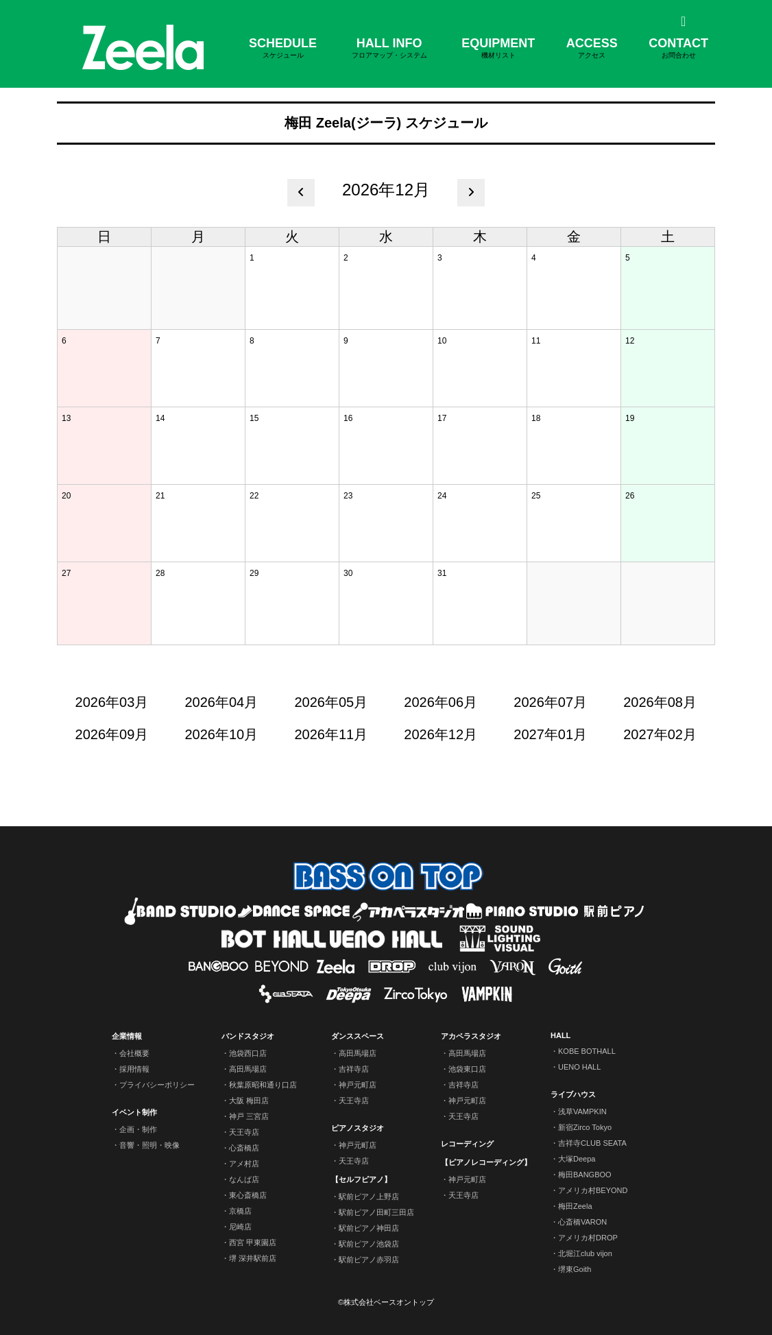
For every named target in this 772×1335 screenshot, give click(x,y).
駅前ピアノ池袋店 (369, 1244)
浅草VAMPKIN (582, 1111)
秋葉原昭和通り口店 (263, 1085)
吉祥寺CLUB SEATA (592, 1143)
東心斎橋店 (248, 1195)
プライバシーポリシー (157, 1085)
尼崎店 (240, 1227)
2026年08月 (660, 702)
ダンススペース (357, 1036)
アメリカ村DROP (588, 1238)
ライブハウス (573, 1094)
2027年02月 (660, 734)
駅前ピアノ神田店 (369, 1228)
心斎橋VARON (582, 1222)
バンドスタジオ (247, 1036)
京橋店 (240, 1211)
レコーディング (467, 1144)
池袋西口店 (248, 1053)
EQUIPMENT (498, 48)
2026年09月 (112, 734)
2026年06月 (440, 702)
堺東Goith (574, 1269)
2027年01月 (550, 734)
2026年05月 (330, 702)
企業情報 (127, 1036)
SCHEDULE (283, 48)
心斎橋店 (244, 1148)
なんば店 (244, 1179)
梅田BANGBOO (585, 1174)
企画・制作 (138, 1129)
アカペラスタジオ (471, 1036)
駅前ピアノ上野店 (369, 1196)
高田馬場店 (248, 1069)
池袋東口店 (467, 1069)
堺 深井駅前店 (252, 1258)
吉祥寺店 (354, 1069)
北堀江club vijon (585, 1253)
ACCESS (592, 48)
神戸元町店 (357, 1085)
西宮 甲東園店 (252, 1242)
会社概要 (134, 1053)
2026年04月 (221, 702)
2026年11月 (330, 734)
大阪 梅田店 (249, 1100)
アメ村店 (244, 1163)
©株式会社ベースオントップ (386, 1302)
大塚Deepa (576, 1159)
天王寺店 (244, 1132)
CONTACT (678, 48)
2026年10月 (221, 734)
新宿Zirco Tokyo (585, 1127)
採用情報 (134, 1069)
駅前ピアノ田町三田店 (376, 1212)
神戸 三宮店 (249, 1116)
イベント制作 (134, 1112)
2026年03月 (112, 702)
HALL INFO (389, 48)
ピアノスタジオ (357, 1128)
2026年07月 (550, 702)
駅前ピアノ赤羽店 (369, 1259)
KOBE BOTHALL (587, 1051)
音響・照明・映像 (149, 1145)
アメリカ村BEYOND (592, 1190)
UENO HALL (579, 1067)
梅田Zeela (575, 1206)
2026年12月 (440, 734)
